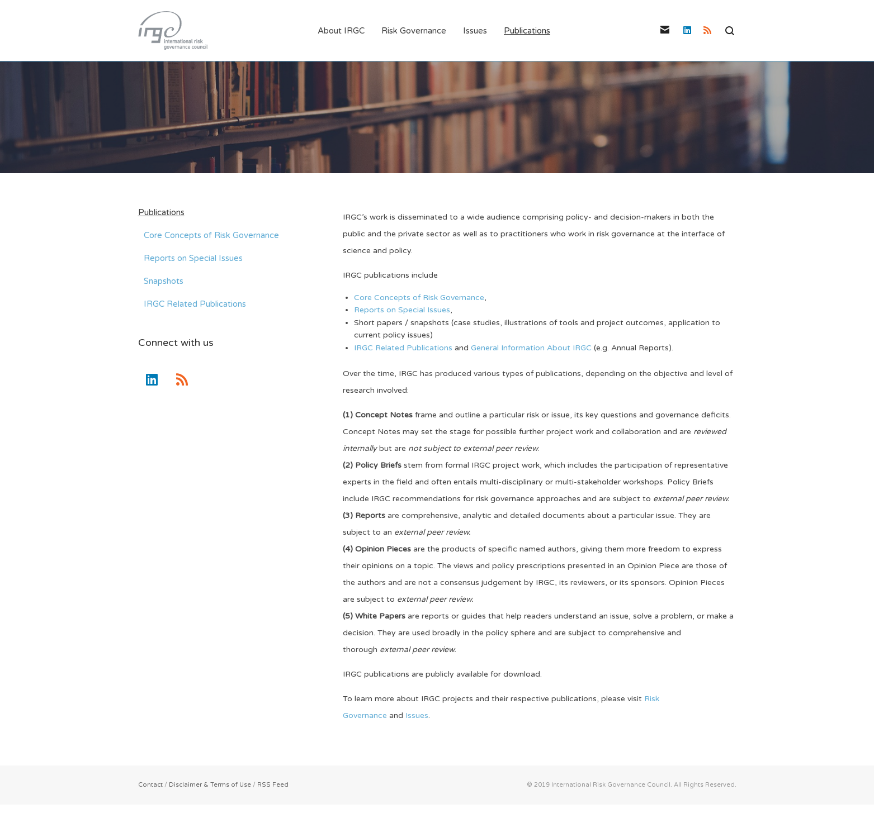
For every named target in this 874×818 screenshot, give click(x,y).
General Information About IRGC (531, 348)
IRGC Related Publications (403, 348)
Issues (416, 716)
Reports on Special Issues (402, 311)
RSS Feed (273, 785)
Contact (150, 785)
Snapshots (163, 282)
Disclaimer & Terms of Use (210, 785)
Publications (161, 213)
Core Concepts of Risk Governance (419, 298)
